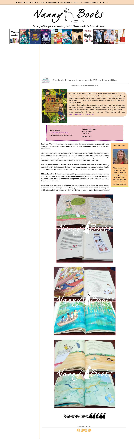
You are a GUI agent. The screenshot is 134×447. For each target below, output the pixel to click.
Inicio (20, 2)
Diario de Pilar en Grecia (60, 133)
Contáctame (65, 2)
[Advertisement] (84, 61)
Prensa (77, 2)
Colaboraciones (89, 2)
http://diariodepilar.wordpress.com (81, 114)
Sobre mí (30, 2)
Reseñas (41, 2)
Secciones (52, 2)
